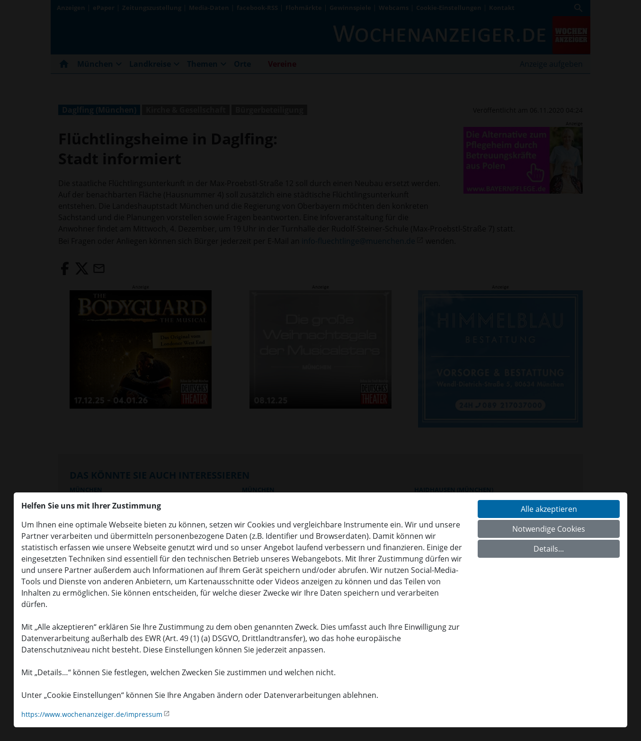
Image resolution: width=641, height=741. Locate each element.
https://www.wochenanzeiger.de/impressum (91, 714)
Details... (549, 549)
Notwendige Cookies (548, 529)
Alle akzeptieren (549, 509)
